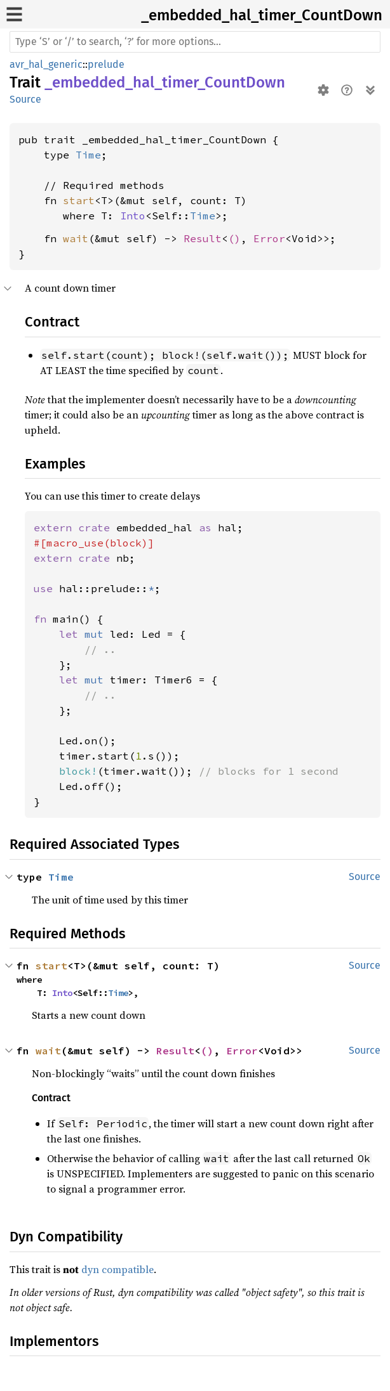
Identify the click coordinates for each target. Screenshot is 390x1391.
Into (132, 215)
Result (203, 238)
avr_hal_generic (46, 64)
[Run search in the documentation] (195, 42)
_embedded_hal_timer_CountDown (261, 15)
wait (75, 238)
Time (88, 154)
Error (269, 238)
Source (25, 99)
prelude (106, 64)
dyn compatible (117, 1269)
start (79, 200)
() (234, 238)
